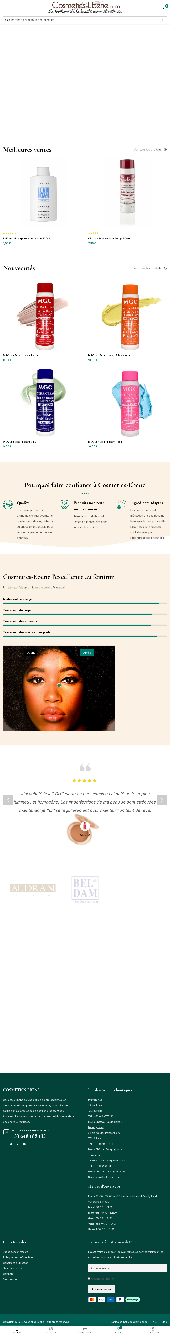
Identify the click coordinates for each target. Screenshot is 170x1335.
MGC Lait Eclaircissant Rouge (19, 436)
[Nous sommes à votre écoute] (6, 1134)
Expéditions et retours (15, 1253)
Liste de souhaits (12, 1269)
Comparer (8, 1275)
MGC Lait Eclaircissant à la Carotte (107, 436)
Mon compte (10, 1280)
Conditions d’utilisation (15, 1264)
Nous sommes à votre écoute (30, 1132)
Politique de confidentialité (18, 1258)
